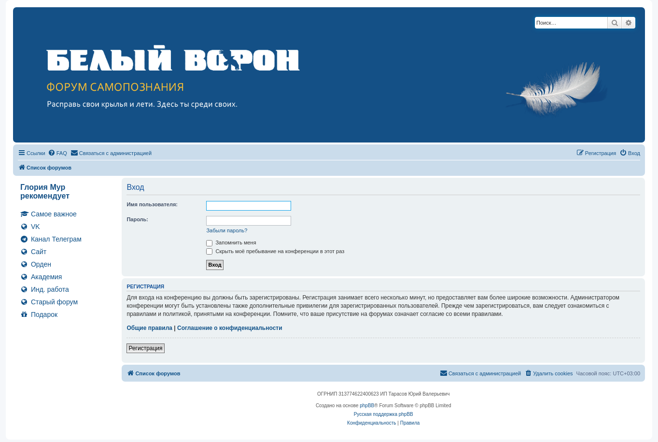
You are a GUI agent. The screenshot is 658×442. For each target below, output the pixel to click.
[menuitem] (57, 153)
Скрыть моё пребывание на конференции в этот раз (275, 251)
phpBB (367, 405)
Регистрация (145, 348)
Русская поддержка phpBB (383, 414)
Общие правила (149, 328)
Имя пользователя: (152, 204)
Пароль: (137, 219)
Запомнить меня (231, 242)
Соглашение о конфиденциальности (229, 328)
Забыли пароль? (226, 230)
